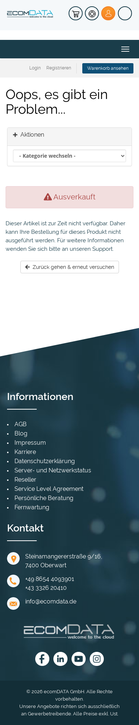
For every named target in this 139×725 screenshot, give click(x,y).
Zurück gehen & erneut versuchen (69, 267)
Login (35, 68)
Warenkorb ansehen (108, 68)
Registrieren (58, 68)
